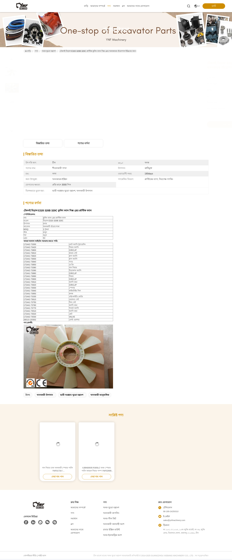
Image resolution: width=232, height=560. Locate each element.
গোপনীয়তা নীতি (30, 555)
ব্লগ (123, 6)
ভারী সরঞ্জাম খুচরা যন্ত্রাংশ (71, 395)
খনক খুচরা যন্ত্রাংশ (49, 51)
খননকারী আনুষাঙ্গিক (99, 395)
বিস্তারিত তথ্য (42, 143)
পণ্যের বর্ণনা (83, 143)
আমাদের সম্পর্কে (97, 6)
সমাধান (116, 6)
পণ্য (109, 6)
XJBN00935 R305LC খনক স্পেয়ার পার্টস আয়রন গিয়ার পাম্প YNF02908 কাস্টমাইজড (97, 469)
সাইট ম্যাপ (42, 555)
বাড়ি (86, 6)
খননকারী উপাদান (45, 395)
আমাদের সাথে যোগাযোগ (138, 6)
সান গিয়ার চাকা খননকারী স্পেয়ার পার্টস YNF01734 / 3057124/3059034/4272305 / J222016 (57, 469)
